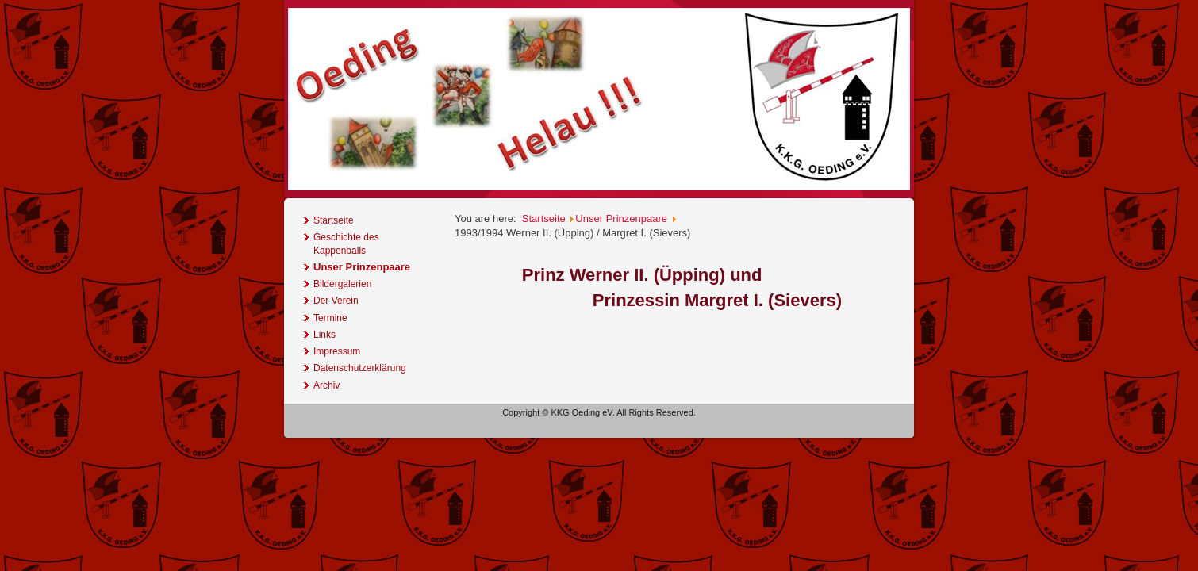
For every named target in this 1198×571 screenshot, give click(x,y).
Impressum (336, 351)
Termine (330, 318)
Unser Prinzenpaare (361, 267)
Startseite (333, 220)
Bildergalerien (342, 283)
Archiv (326, 385)
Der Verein (336, 300)
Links (324, 334)
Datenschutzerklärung (359, 368)
